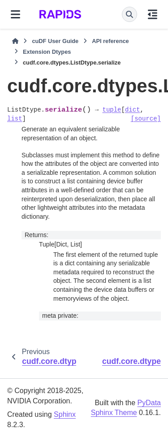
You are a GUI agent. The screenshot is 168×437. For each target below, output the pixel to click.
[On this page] (152, 14)
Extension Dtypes (47, 51)
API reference (110, 41)
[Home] (15, 41)
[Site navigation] (15, 14)
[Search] (129, 14)
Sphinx (65, 414)
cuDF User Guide (55, 41)
